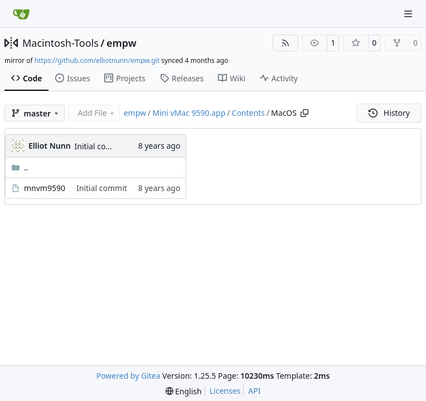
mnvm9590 (44, 188)
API (254, 390)
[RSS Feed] (285, 43)
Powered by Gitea (128, 375)
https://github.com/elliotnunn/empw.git (97, 60)
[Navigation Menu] (409, 13)
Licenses (225, 390)
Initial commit (100, 146)
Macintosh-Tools (60, 42)
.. (19, 167)
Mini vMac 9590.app (188, 112)
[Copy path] (304, 113)
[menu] (184, 391)
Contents (248, 112)
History (389, 112)
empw (121, 42)
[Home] (21, 14)
